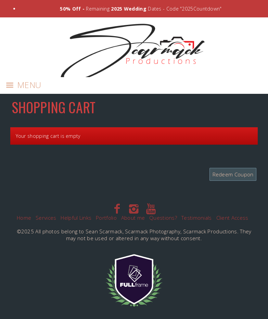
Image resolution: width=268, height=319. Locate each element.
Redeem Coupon (233, 174)
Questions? (163, 217)
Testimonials (196, 217)
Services (46, 217)
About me (133, 217)
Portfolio (106, 217)
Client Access (232, 217)
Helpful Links (76, 217)
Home (24, 217)
